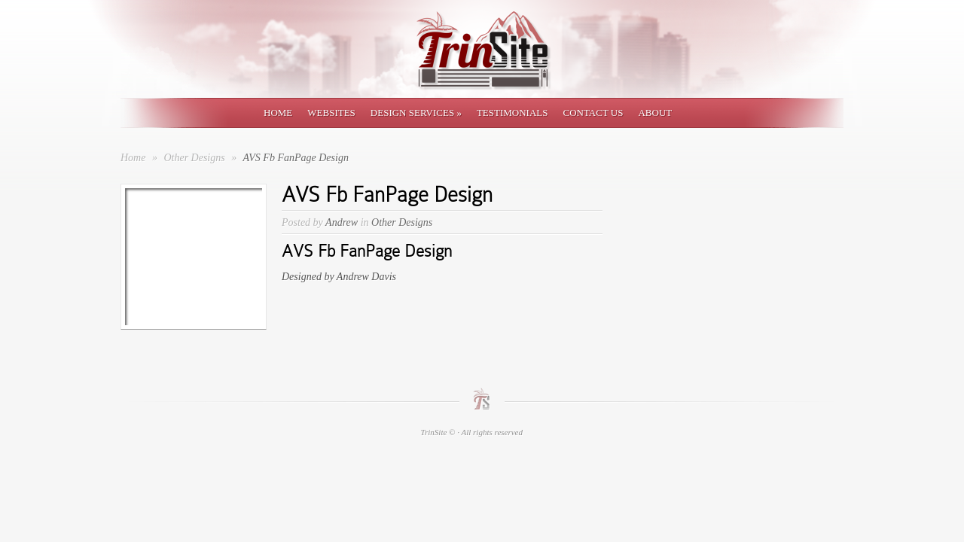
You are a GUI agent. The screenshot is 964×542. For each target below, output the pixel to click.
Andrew (341, 222)
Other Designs (195, 157)
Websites (331, 112)
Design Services (416, 112)
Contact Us (593, 112)
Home (278, 112)
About (655, 112)
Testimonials (512, 112)
